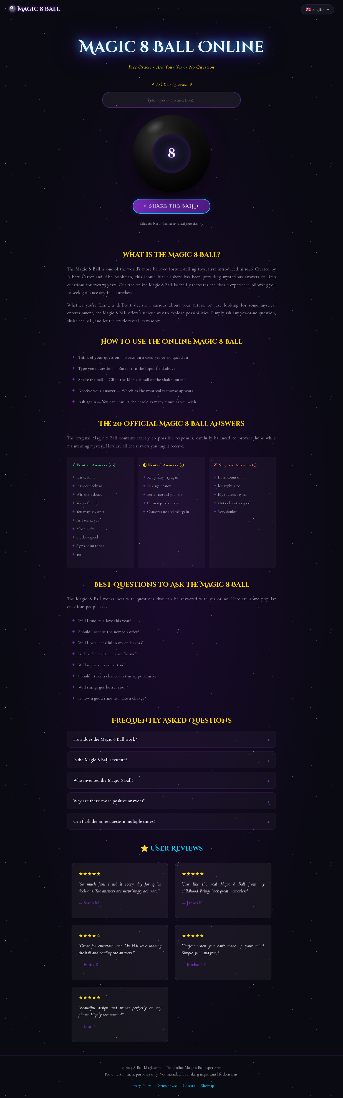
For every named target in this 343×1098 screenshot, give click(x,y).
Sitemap (207, 1085)
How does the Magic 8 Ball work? (105, 739)
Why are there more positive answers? (109, 801)
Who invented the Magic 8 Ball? (103, 780)
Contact (189, 1085)
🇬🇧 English (315, 9)
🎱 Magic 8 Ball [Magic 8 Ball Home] (34, 9)
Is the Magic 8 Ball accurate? (100, 760)
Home (8, 24)
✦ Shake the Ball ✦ (171, 206)
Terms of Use (167, 1085)
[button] (171, 153)
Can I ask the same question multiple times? (114, 821)
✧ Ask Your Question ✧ (172, 84)
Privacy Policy (140, 1085)
